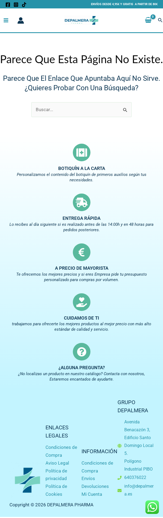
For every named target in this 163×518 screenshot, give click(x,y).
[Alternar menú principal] (6, 20)
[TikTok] (24, 4)
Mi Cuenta (92, 494)
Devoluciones (95, 486)
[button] (160, 20)
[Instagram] (16, 4)
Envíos (88, 478)
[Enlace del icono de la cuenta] (20, 20)
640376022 (135, 477)
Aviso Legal (57, 463)
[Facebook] (7, 4)
